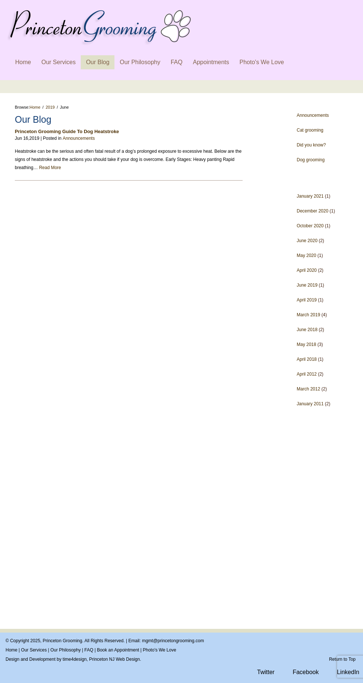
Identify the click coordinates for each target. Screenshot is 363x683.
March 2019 (308, 314)
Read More (50, 167)
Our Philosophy (140, 62)
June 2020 (307, 240)
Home (23, 62)
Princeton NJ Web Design (114, 659)
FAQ (177, 62)
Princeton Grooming (62, 640)
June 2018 (307, 329)
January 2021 (310, 196)
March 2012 (308, 389)
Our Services (58, 62)
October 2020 (310, 225)
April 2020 (307, 270)
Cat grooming (310, 130)
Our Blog (97, 62)
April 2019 (307, 300)
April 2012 (307, 374)
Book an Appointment (118, 650)
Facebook (306, 672)
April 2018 (307, 359)
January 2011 (310, 403)
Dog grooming (310, 159)
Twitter (265, 672)
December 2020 (312, 211)
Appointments (211, 62)
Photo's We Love (262, 62)
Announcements (313, 115)
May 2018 (306, 344)
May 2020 (306, 255)
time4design (75, 659)
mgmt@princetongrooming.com (173, 640)
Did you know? (311, 145)
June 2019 (307, 285)
